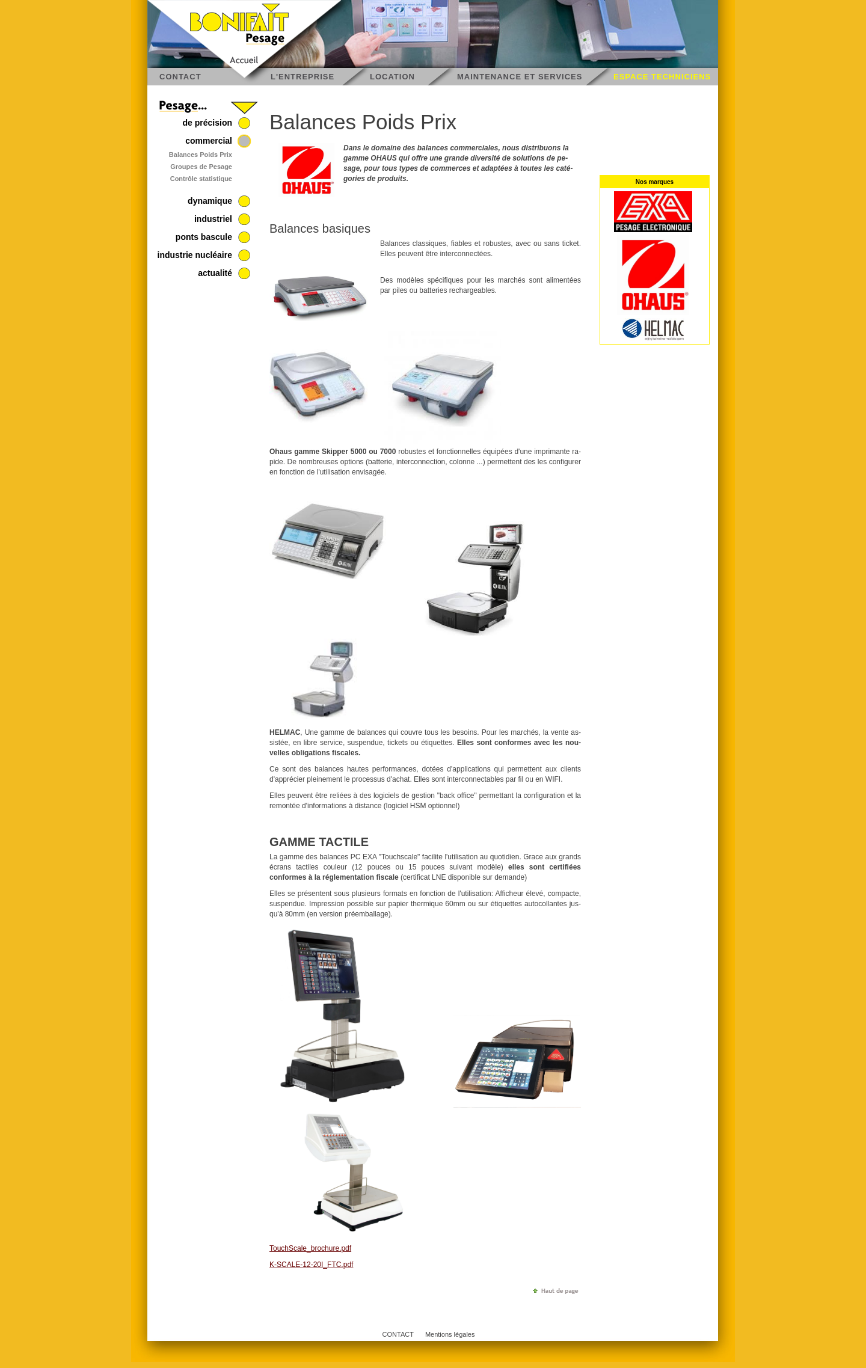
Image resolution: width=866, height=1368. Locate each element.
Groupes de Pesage (201, 166)
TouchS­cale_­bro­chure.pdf (310, 1248)
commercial (208, 141)
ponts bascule (204, 237)
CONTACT (180, 76)
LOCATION (392, 76)
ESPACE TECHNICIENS (662, 76)
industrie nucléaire (195, 255)
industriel (213, 219)
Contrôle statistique (201, 178)
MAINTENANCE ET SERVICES (519, 76)
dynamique (210, 201)
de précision (207, 122)
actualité (215, 273)
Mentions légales (450, 1334)
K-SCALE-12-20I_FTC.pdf (311, 1264)
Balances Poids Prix (200, 154)
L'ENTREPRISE (302, 76)
